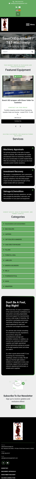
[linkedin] (16, 7)
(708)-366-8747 (19, 1)
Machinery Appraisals (8, 471)
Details (18, 117)
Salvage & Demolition (8, 478)
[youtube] (19, 7)
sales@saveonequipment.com (19, 3)
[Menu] (28, 24)
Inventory (4, 468)
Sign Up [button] (18, 407)
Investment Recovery (8, 474)
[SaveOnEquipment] (18, 431)
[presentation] (15, 126)
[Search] (18, 52)
